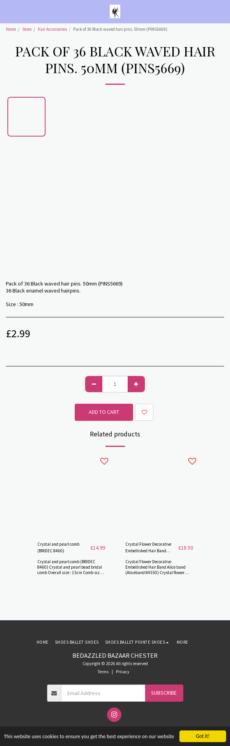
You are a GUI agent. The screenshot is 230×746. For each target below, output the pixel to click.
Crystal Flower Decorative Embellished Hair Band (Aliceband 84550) (148, 547)
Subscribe (164, 692)
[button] (8, 11)
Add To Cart (104, 411)
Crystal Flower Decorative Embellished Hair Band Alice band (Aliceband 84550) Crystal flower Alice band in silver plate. (155, 570)
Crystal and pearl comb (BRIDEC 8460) (58, 547)
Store (27, 29)
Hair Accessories (52, 29)
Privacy (122, 671)
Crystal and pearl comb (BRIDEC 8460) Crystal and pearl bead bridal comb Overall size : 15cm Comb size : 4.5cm (70, 570)
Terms (103, 671)
